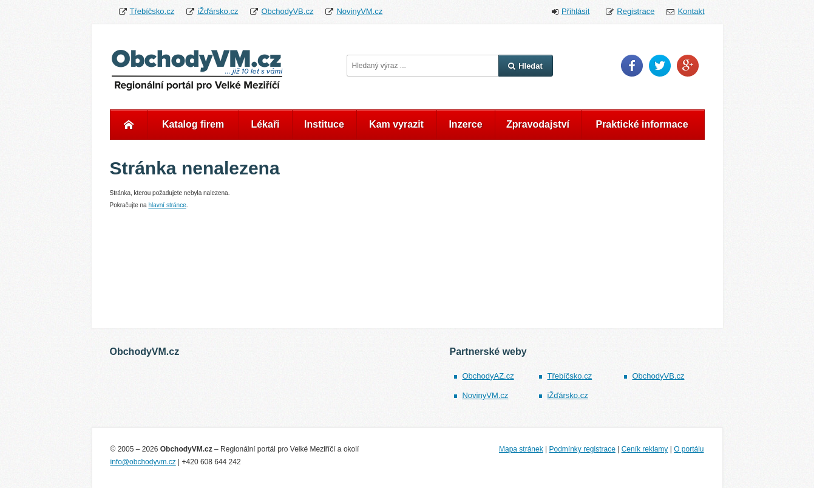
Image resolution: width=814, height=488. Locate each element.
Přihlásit (575, 11)
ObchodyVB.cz (287, 11)
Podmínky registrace (582, 449)
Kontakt (690, 11)
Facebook (632, 66)
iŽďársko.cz (217, 11)
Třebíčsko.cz (152, 11)
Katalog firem (193, 124)
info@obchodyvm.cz (143, 462)
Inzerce (465, 124)
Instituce (324, 124)
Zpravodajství (537, 124)
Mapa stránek (521, 449)
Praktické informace (641, 124)
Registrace (635, 11)
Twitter (660, 66)
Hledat (525, 65)
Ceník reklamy (645, 449)
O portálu (689, 449)
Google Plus (688, 66)
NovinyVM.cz (359, 11)
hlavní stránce (167, 205)
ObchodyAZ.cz (488, 375)
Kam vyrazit (396, 124)
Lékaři (265, 124)
